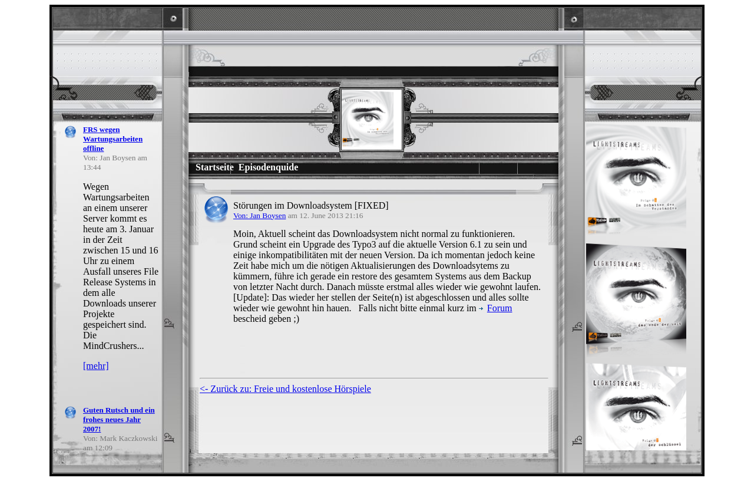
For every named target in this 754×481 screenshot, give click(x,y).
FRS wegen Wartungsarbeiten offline (113, 139)
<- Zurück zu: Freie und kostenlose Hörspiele (285, 389)
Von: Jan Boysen (259, 215)
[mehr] (96, 366)
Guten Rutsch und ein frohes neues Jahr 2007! (119, 419)
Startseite (215, 167)
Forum (495, 308)
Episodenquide (268, 167)
